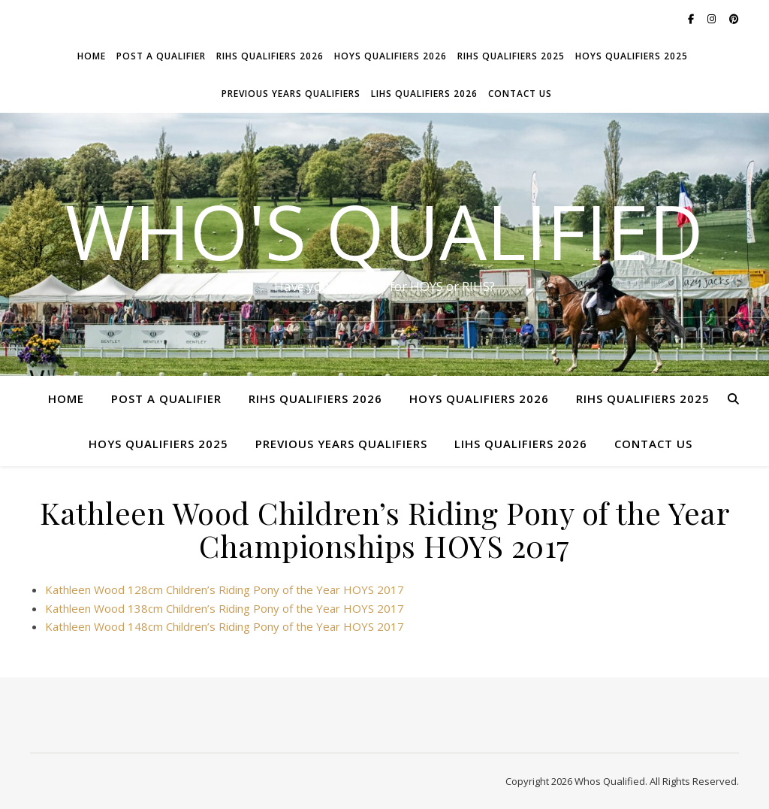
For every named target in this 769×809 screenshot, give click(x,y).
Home (91, 56)
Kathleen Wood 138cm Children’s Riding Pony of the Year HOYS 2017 (224, 608)
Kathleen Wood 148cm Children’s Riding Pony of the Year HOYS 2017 (224, 626)
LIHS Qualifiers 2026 (424, 93)
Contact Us (520, 93)
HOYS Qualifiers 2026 (390, 56)
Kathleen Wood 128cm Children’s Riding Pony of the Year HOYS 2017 (224, 589)
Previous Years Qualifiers (291, 93)
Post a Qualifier (161, 56)
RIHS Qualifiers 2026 (270, 56)
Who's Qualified (384, 230)
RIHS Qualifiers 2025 (511, 56)
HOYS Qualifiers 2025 (631, 56)
